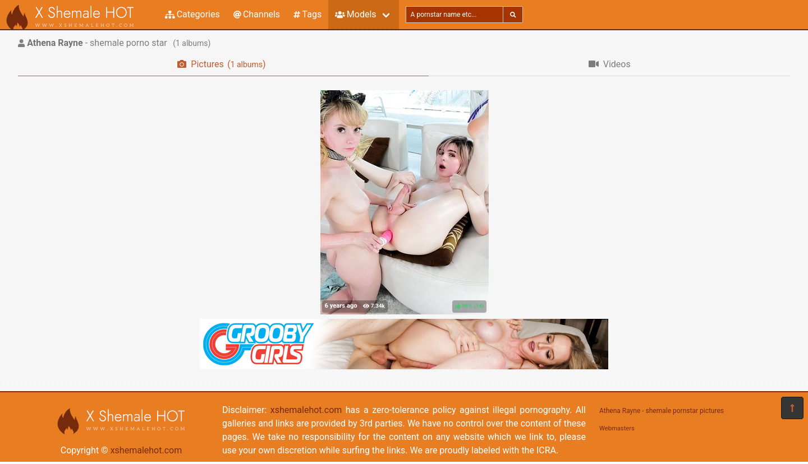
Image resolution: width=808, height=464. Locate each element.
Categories (192, 14)
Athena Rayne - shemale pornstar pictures (661, 411)
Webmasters (617, 428)
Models (355, 14)
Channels (256, 14)
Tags (307, 14)
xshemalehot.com (146, 450)
